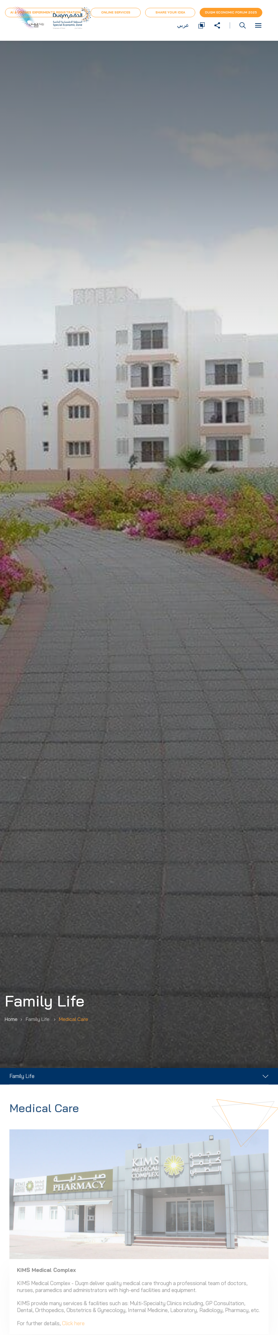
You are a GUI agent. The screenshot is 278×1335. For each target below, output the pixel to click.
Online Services (115, 12)
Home (11, 1019)
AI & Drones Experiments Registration (45, 12)
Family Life (21, 1076)
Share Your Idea (170, 12)
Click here (73, 1328)
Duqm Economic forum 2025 (231, 12)
